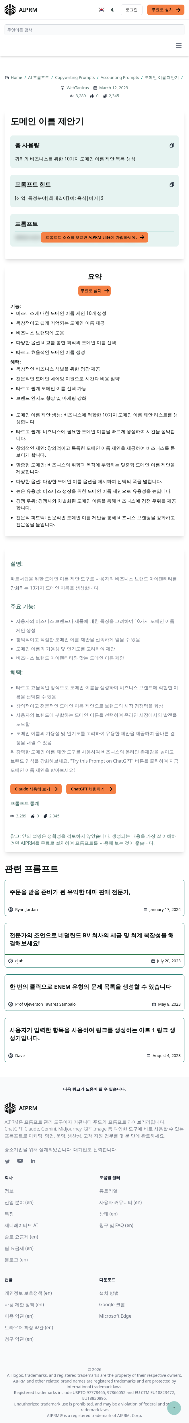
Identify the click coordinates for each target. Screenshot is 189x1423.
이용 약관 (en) (19, 1316)
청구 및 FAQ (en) (116, 1225)
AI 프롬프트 (39, 77)
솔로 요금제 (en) (21, 1237)
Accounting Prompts (120, 77)
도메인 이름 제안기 (162, 77)
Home (17, 77)
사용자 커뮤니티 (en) (120, 1202)
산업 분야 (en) (19, 1202)
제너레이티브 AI (21, 1225)
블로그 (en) (16, 1260)
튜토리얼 (108, 1191)
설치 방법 (109, 1293)
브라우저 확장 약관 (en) (29, 1327)
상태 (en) (108, 1214)
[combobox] (94, 29)
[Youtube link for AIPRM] (20, 1162)
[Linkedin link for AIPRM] (34, 1162)
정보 (9, 1191)
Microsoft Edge (115, 1316)
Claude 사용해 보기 (36, 789)
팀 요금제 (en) (19, 1248)
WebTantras (78, 87)
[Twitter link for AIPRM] (7, 1161)
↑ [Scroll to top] (174, 1408)
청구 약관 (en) (19, 1339)
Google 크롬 (112, 1304)
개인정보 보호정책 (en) (28, 1293)
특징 (9, 1214)
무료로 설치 (166, 10)
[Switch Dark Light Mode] (113, 10)
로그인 (132, 9)
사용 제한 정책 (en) (24, 1304)
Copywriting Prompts (75, 77)
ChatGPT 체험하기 (91, 789)
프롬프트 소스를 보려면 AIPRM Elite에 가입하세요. (95, 237)
